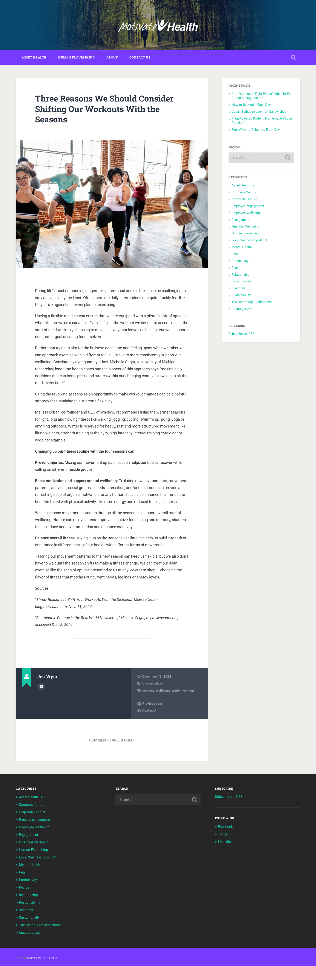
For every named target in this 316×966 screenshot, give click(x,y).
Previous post (152, 704)
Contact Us (139, 58)
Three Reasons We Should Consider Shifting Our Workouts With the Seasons (108, 109)
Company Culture (244, 193)
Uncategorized (152, 684)
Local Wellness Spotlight (249, 241)
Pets (235, 255)
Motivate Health (42, 956)
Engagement (240, 221)
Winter (176, 691)
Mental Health (242, 248)
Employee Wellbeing (246, 214)
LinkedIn (225, 842)
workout (188, 691)
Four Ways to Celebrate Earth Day (256, 130)
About (112, 58)
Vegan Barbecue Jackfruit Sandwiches (259, 112)
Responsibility (242, 282)
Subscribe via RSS (241, 335)
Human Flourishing (76, 58)
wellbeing (163, 691)
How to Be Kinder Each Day (252, 106)
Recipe (236, 269)
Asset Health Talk (244, 186)
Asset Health (34, 58)
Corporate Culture (244, 200)
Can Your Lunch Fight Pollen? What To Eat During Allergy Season (262, 97)
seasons (148, 691)
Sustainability (241, 296)
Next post (149, 711)
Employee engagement (248, 207)
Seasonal (238, 289)
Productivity (240, 262)
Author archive (41, 687)
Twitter (224, 835)
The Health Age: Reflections (252, 303)
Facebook (226, 827)
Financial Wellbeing (245, 227)
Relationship (240, 275)
